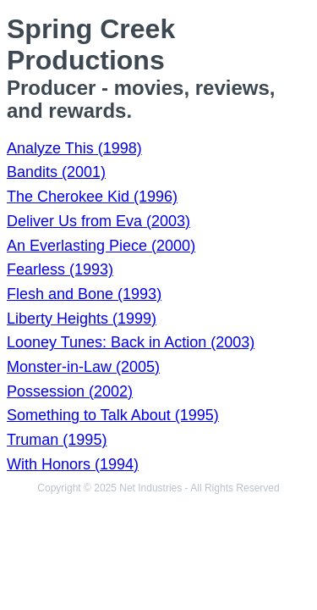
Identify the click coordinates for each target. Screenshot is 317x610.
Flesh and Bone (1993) (84, 294)
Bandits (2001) (56, 172)
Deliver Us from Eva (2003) (98, 221)
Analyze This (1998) (74, 148)
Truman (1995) (57, 439)
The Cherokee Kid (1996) (92, 196)
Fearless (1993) (60, 269)
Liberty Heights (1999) (81, 318)
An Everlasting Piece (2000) (101, 245)
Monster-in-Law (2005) (83, 366)
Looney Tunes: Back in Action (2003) (130, 342)
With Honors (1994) (73, 464)
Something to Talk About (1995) (113, 415)
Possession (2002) (70, 391)
